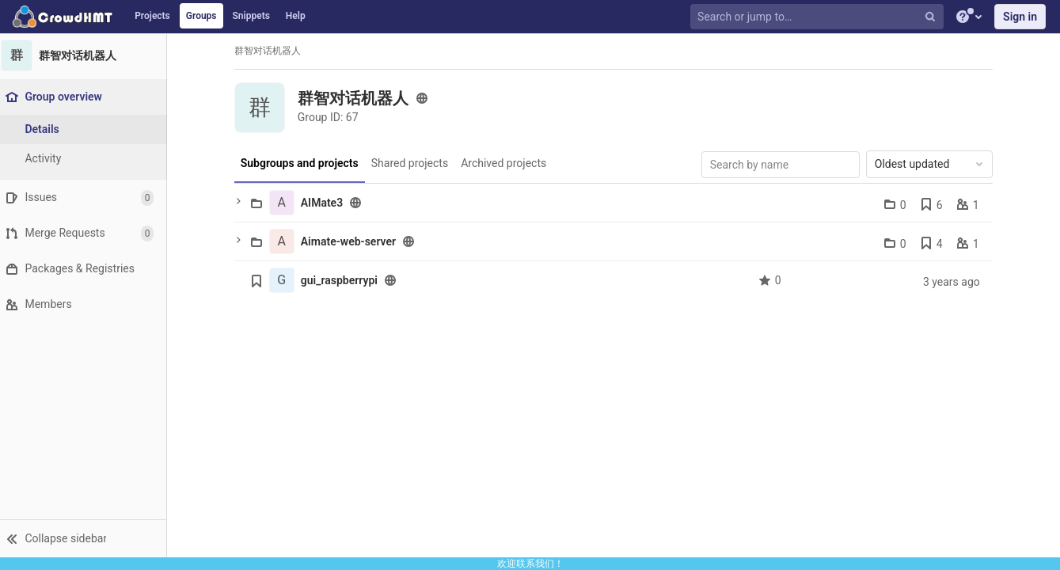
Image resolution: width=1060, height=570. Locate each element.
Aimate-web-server (352, 241)
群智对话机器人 (271, 50)
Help (296, 15)
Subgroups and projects (304, 163)
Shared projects (412, 163)
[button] (86, 538)
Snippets (251, 15)
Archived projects (507, 163)
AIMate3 (326, 202)
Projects (152, 15)
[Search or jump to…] (818, 17)
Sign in (1020, 16)
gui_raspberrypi (343, 280)
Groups (201, 15)
